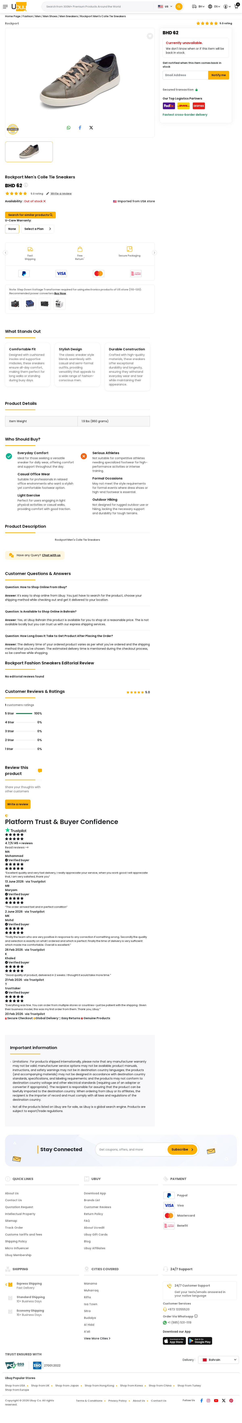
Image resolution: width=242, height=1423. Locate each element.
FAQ (87, 1221)
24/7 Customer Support (192, 1285)
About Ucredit (94, 1228)
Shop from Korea (131, 1385)
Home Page (12, 16)
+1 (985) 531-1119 (179, 1322)
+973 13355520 (179, 1309)
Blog (87, 1241)
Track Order (14, 1228)
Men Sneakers (69, 16)
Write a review (17, 804)
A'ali (87, 1332)
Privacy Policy (117, 1401)
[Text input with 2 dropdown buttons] (99, 6)
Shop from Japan (67, 1385)
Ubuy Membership (18, 1255)
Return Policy (93, 1214)
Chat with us (51, 555)
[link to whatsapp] (68, 128)
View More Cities (97, 1338)
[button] (198, 6)
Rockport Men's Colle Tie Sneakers (103, 16)
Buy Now (60, 293)
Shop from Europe (17, 1390)
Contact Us (13, 1200)
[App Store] (175, 1342)
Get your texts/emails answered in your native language (200, 1293)
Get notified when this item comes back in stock (192, 65)
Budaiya (90, 1318)
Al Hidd (89, 1325)
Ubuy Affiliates (94, 1248)
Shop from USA (15, 1385)
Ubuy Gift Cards (96, 1234)
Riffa (87, 1297)
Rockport (12, 23)
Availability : (14, 201)
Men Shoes (50, 16)
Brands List (92, 1200)
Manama (90, 1284)
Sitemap (11, 1221)
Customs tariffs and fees (23, 1234)
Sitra (87, 1311)
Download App (95, 1193)
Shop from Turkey (189, 1385)
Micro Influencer (17, 1248)
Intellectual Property (20, 1214)
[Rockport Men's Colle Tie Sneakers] (80, 81)
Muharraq (91, 1290)
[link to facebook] (80, 128)
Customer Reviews (97, 1207)
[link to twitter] (91, 128)
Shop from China (160, 1385)
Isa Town (90, 1304)
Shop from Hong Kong (99, 1385)
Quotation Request (19, 1207)
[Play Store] (200, 1342)
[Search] (178, 6)
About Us (12, 1193)
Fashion (28, 16)
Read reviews (16, 847)
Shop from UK (40, 1385)
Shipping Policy (16, 1241)
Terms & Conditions (89, 1401)
